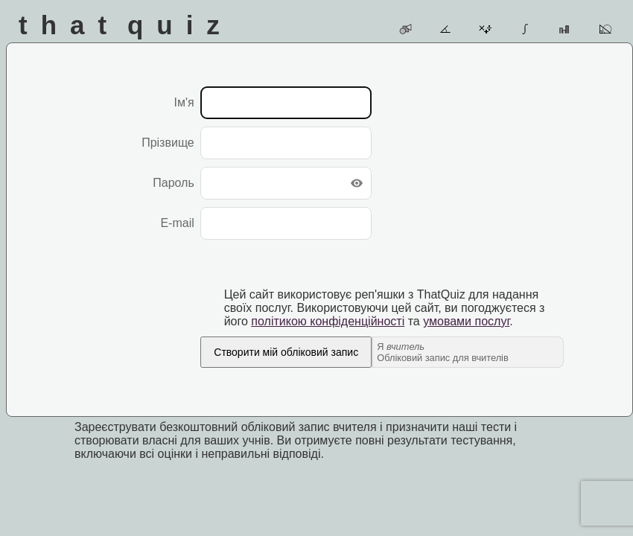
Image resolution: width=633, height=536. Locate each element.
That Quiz (126, 24)
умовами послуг (466, 321)
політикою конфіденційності (327, 321)
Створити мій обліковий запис (286, 352)
